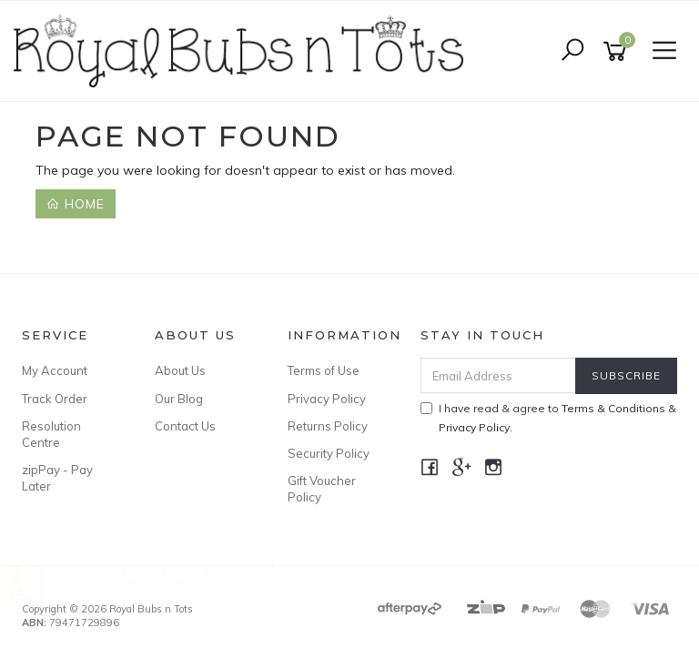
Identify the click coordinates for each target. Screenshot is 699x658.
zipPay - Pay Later (57, 477)
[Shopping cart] (618, 51)
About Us (180, 370)
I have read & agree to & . (548, 417)
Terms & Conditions (613, 408)
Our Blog (179, 398)
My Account (54, 370)
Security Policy (329, 453)
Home (75, 204)
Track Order (54, 398)
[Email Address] (498, 375)
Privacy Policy (327, 398)
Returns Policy (328, 426)
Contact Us (185, 426)
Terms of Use (324, 370)
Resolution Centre (51, 434)
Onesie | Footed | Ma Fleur (142, 582)
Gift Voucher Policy (322, 488)
